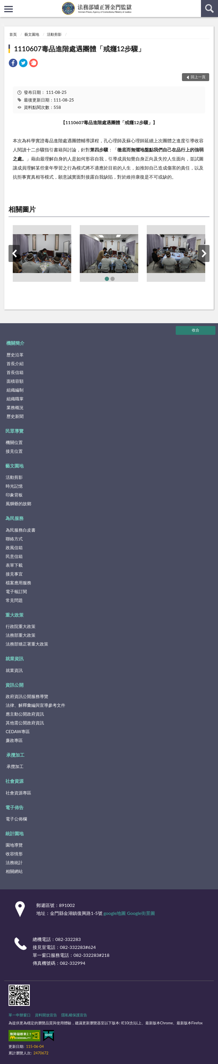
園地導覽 (14, 844)
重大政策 (14, 614)
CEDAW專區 (18, 731)
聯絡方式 (14, 538)
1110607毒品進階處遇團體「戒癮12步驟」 (79, 49)
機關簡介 (15, 343)
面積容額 (15, 381)
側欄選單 (8, 9)
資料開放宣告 (46, 1015)
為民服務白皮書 (20, 529)
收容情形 (14, 853)
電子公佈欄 (16, 818)
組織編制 (15, 389)
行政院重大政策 (20, 626)
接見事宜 (14, 573)
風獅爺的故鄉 (18, 503)
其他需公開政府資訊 (25, 722)
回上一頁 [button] (198, 77)
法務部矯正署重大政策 (27, 643)
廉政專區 (14, 740)
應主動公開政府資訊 (25, 713)
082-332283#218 (92, 955)
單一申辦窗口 (20, 1015)
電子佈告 (14, 807)
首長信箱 (15, 372)
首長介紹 (15, 363)
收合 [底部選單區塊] (195, 330)
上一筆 (14, 253)
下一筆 (203, 253)
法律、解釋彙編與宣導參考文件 (35, 705)
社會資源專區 (18, 792)
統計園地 (14, 833)
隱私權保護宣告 (74, 1015)
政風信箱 (14, 547)
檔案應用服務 (18, 582)
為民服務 (14, 518)
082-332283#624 (78, 947)
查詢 (209, 8)
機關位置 (14, 442)
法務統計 (14, 862)
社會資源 (14, 781)
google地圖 (115, 913)
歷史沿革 (15, 354)
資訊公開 (14, 685)
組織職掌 (15, 398)
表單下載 (14, 565)
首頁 (13, 34)
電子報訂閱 (16, 591)
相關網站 (14, 871)
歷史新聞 (15, 416)
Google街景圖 (141, 913)
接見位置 (14, 451)
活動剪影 (54, 34)
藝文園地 (31, 34)
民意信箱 (14, 556)
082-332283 (68, 939)
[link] (13, 64)
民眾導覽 (14, 430)
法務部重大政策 (20, 635)
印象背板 (14, 494)
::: (4, 4)
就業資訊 (14, 658)
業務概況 (15, 407)
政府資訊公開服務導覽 (27, 696)
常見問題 (14, 600)
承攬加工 (15, 755)
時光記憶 (14, 485)
